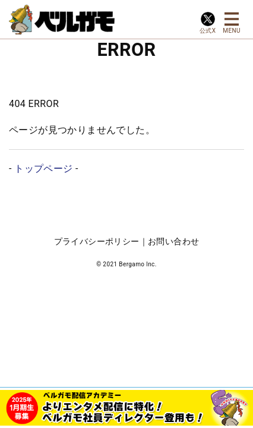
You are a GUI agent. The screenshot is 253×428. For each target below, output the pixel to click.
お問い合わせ (173, 241)
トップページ (43, 168)
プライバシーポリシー (97, 241)
